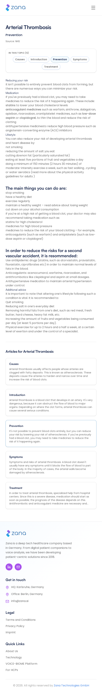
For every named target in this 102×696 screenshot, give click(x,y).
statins (11, 105)
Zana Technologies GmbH (71, 685)
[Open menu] (93, 8)
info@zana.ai (19, 601)
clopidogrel (28, 118)
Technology (14, 657)
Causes (20, 59)
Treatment (51, 66)
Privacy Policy (15, 626)
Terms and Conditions (21, 620)
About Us (12, 651)
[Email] (18, 566)
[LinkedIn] (9, 566)
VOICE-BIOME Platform (21, 664)
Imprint (11, 632)
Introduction (39, 59)
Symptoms (80, 59)
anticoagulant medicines (23, 109)
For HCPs (12, 670)
